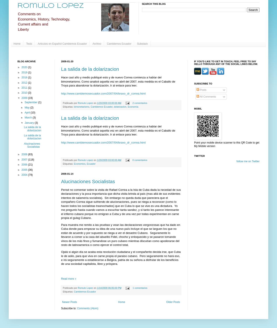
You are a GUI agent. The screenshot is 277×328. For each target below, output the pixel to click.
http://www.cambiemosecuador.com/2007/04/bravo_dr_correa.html (103, 93)
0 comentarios (139, 160)
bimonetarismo (81, 106)
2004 (25, 174)
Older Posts (173, 302)
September (31, 102)
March (29, 117)
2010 (25, 92)
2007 (25, 159)
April (28, 112)
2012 (25, 82)
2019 (25, 72)
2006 (25, 164)
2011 (25, 87)
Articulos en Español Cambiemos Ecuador (62, 43)
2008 (25, 154)
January (30, 122)
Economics (79, 163)
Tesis (29, 43)
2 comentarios (139, 103)
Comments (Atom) (87, 308)
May (27, 107)
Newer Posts (69, 302)
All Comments (206, 96)
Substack (142, 43)
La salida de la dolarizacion (90, 69)
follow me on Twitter (248, 161)
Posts (201, 89)
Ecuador (91, 163)
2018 (25, 77)
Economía (133, 106)
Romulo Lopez (50, 6)
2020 (25, 67)
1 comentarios (140, 288)
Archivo (96, 43)
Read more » (68, 278)
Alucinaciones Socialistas (88, 181)
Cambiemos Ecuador (119, 43)
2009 (25, 98)
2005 (25, 169)
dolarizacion (120, 106)
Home (17, 43)
